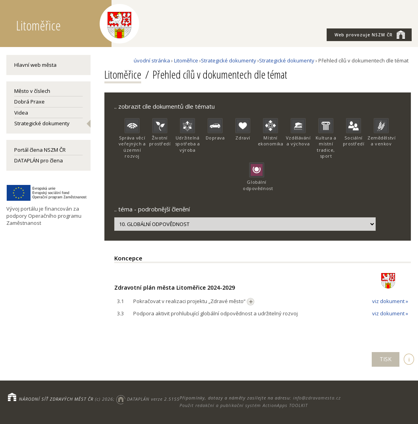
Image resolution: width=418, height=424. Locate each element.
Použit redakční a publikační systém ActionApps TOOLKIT (244, 405)
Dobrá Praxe (29, 101)
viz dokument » (390, 301)
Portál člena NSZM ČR (40, 149)
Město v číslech (32, 90)
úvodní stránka (152, 60)
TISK (386, 359)
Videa (21, 112)
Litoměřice (186, 60)
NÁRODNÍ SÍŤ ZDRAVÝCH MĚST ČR (56, 399)
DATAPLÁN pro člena (38, 160)
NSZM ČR (370, 34)
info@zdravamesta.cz (317, 398)
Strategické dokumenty (42, 123)
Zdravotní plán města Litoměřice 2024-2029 (174, 287)
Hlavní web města (35, 64)
